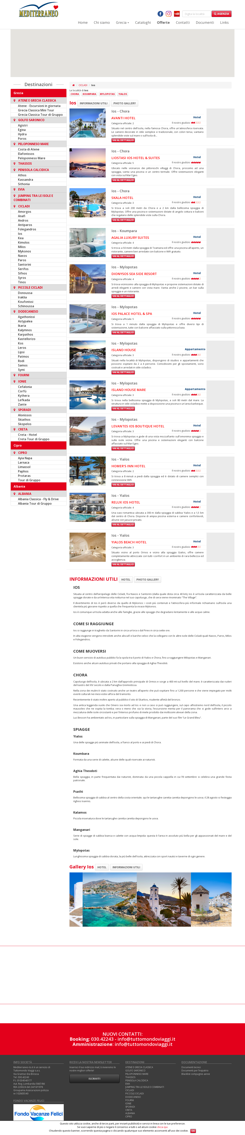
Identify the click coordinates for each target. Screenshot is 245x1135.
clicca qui (162, 1127)
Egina (22, 130)
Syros (22, 278)
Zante (22, 404)
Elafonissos (26, 154)
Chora (75, 94)
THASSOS (130, 1077)
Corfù (22, 391)
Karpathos (25, 334)
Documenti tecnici (191, 1067)
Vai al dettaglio (123, 140)
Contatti (183, 22)
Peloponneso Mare (31, 158)
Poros (22, 138)
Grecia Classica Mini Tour (36, 110)
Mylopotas (107, 94)
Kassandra (25, 179)
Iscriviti (94, 1078)
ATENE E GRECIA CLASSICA (139, 1067)
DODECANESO (133, 1097)
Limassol (24, 467)
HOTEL (125, 579)
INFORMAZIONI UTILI (93, 103)
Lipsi (21, 352)
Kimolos (23, 242)
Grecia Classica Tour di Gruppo (40, 115)
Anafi (21, 216)
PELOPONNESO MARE (136, 1074)
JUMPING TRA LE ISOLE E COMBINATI (144, 1087)
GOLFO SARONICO (135, 1070)
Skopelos (24, 424)
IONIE (128, 1103)
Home (83, 22)
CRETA (128, 1110)
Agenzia (221, 14)
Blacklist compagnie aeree (195, 1074)
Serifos (23, 269)
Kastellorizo (26, 339)
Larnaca (23, 462)
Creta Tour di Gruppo (33, 439)
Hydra (22, 134)
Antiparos (25, 225)
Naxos (22, 256)
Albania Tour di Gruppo (35, 503)
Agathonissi (26, 317)
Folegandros (27, 229)
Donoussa (25, 293)
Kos (20, 343)
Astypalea (25, 321)
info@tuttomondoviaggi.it (146, 1039)
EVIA (127, 1083)
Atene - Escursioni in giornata (39, 106)
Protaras (24, 476)
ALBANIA (130, 1113)
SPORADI (130, 1106)
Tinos (22, 282)
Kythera (23, 395)
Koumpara (89, 94)
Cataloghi (143, 22)
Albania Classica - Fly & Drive (38, 499)
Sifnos (22, 273)
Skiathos (24, 419)
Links (224, 22)
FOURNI (129, 1100)
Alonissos (25, 415)
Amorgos (24, 211)
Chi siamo (102, 22)
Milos (22, 247)
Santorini (24, 264)
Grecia (122, 22)
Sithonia (24, 184)
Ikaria (22, 326)
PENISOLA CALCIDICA (136, 1080)
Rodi (21, 361)
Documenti (205, 22)
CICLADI (83, 85)
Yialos (122, 94)
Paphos (23, 471)
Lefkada (24, 400)
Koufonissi (25, 302)
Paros (22, 260)
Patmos (23, 356)
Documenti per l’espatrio (194, 1070)
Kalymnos (25, 330)
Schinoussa (26, 306)
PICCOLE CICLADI (134, 1093)
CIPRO (128, 1116)
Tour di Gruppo (29, 480)
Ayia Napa (25, 458)
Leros (22, 348)
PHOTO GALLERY (125, 103)
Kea (21, 238)
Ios (20, 234)
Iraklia (22, 297)
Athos (22, 175)
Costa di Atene (28, 149)
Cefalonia (25, 387)
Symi (21, 370)
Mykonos (24, 251)
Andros (23, 220)
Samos (23, 365)
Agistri (23, 125)
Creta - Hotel (27, 435)
